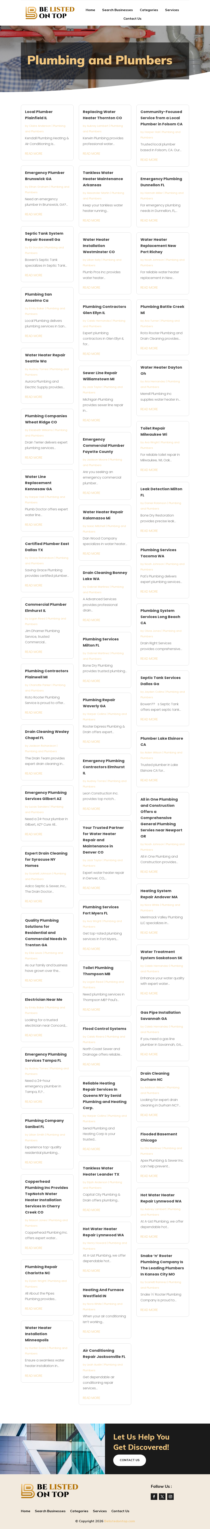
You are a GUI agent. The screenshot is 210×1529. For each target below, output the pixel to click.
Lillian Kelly (94, 260)
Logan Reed (37, 619)
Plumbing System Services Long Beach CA (160, 616)
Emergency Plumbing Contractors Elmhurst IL (104, 767)
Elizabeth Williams (41, 430)
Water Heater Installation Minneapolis (38, 1334)
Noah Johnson (154, 260)
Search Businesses (117, 10)
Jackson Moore (97, 460)
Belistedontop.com (119, 1521)
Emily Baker (36, 308)
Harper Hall (36, 497)
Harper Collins (96, 714)
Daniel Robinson (156, 503)
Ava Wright (94, 921)
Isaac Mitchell (96, 526)
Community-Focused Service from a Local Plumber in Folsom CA (161, 118)
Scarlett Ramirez (156, 1282)
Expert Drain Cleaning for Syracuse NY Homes (46, 859)
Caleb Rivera (95, 1037)
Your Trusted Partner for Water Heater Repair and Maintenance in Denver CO (103, 840)
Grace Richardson (41, 558)
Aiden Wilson (153, 752)
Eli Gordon (36, 247)
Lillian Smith (36, 1135)
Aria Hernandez (155, 381)
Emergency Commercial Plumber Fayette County (103, 445)
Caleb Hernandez (99, 321)
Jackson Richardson (42, 746)
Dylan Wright (37, 1281)
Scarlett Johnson (40, 873)
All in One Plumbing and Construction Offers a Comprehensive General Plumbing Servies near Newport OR (161, 818)
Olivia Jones (153, 631)
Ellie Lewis (35, 953)
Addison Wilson (155, 1087)
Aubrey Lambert (97, 126)
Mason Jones (38, 1220)
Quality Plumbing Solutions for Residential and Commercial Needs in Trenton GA (46, 932)
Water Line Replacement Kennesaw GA (38, 482)
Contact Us (132, 18)
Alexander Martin (98, 193)
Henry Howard (96, 1243)
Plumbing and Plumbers (41, 751)
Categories (149, 10)
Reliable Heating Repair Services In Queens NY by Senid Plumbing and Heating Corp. (105, 1095)
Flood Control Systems (104, 1028)
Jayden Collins (154, 692)
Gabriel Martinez (98, 587)
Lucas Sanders (39, 807)
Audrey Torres (38, 369)
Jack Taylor (94, 387)
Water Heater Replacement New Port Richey (158, 245)
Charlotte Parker (40, 685)
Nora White (94, 1304)
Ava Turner (152, 321)
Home (90, 10)
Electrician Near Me (43, 999)
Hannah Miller (154, 193)
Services (172, 10)
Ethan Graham (39, 187)
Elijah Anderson (97, 1182)
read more (33, 153)
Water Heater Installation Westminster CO (99, 245)
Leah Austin (94, 1365)
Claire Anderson (40, 126)
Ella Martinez (153, 1148)
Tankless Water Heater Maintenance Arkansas (103, 178)
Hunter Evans (38, 1348)
